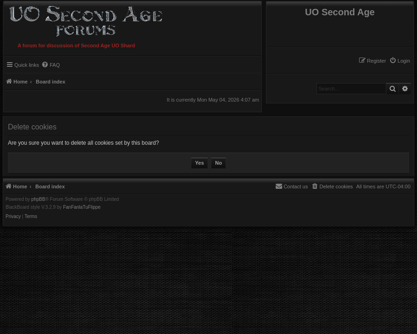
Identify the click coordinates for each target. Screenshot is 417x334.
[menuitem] (399, 60)
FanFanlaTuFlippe (82, 207)
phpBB (38, 199)
